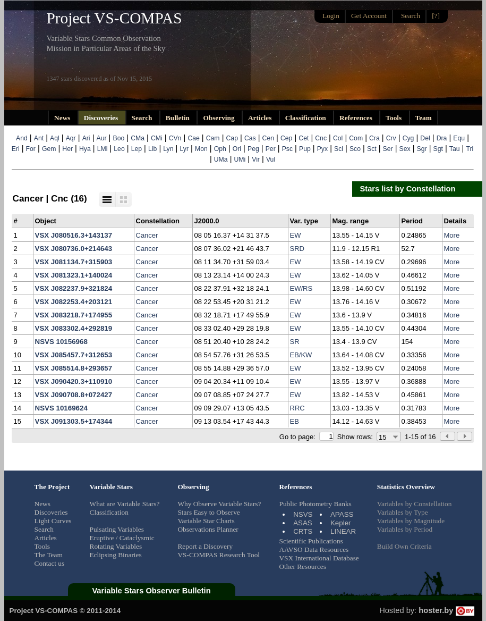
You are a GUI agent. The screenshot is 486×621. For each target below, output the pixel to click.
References (356, 118)
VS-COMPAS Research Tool (218, 555)
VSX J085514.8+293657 (74, 368)
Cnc (321, 138)
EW (295, 235)
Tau (454, 149)
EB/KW (301, 355)
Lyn (168, 149)
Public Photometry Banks (315, 504)
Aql (54, 138)
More (452, 235)
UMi (240, 159)
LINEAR (343, 531)
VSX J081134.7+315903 (74, 262)
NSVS (302, 514)
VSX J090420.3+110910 (74, 381)
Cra (374, 138)
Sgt (438, 149)
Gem (49, 149)
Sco (355, 149)
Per (271, 149)
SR (295, 342)
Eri (16, 149)
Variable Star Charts (205, 521)
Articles (261, 118)
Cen (268, 138)
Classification (306, 118)
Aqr (71, 138)
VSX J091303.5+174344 (74, 421)
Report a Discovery (205, 546)
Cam (213, 138)
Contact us (50, 563)
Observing (219, 118)
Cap (232, 138)
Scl (338, 149)
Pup (305, 149)
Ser (388, 149)
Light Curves (53, 521)
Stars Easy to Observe (208, 512)
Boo (119, 138)
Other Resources (302, 566)
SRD (297, 249)
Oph (220, 149)
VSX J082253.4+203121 (74, 302)
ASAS (302, 523)
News (63, 118)
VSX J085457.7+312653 (74, 355)
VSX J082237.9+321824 (74, 288)
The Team (49, 555)
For (31, 149)
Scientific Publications (311, 541)
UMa (221, 159)
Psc (287, 149)
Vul (270, 159)
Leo (119, 149)
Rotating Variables (116, 546)
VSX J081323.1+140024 (74, 275)
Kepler (340, 523)
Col (338, 138)
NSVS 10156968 (61, 342)
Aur (102, 138)
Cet (304, 138)
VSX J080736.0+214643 (74, 249)
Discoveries (102, 118)
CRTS (302, 531)
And (22, 138)
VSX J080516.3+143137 (74, 235)
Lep (136, 149)
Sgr (422, 149)
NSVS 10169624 (61, 408)
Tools (394, 118)
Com (356, 138)
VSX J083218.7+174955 (74, 315)
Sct (372, 149)
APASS (341, 514)
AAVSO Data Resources (313, 549)
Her (67, 149)
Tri (470, 149)
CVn (175, 138)
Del (425, 138)
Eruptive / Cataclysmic (122, 538)
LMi (102, 149)
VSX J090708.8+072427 (74, 395)
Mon (201, 149)
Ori (237, 149)
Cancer (147, 235)
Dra (442, 138)
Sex (405, 149)
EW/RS (301, 288)
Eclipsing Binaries (116, 555)
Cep (286, 138)
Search (143, 118)
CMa (137, 138)
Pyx (322, 149)
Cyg (408, 138)
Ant (39, 138)
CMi (157, 138)
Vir (256, 159)
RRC (297, 408)
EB (294, 421)
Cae (193, 138)
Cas (250, 138)
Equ (459, 138)
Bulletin (179, 118)
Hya (85, 149)
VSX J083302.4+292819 (74, 328)
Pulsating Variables (117, 529)
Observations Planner (207, 529)
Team (423, 118)
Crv (391, 138)
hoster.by (446, 610)
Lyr (184, 149)
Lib (152, 149)
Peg (253, 149)
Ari (86, 138)
